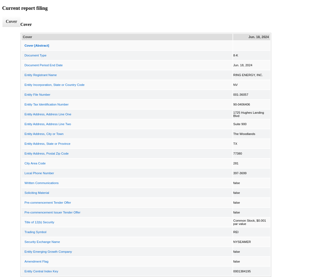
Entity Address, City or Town (44, 134)
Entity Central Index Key (41, 271)
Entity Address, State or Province (47, 143)
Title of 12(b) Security (39, 222)
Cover (11, 21)
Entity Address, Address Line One (48, 114)
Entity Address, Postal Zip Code (47, 153)
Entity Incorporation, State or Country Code (55, 84)
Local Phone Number (39, 173)
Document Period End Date (44, 65)
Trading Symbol (35, 232)
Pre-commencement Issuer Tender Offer (53, 212)
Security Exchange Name (42, 241)
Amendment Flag (37, 261)
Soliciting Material (37, 192)
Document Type (35, 55)
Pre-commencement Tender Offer (48, 202)
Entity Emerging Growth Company (48, 251)
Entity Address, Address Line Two (48, 124)
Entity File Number (37, 94)
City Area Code (35, 163)
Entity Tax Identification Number (47, 104)
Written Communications (42, 183)
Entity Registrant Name (41, 75)
